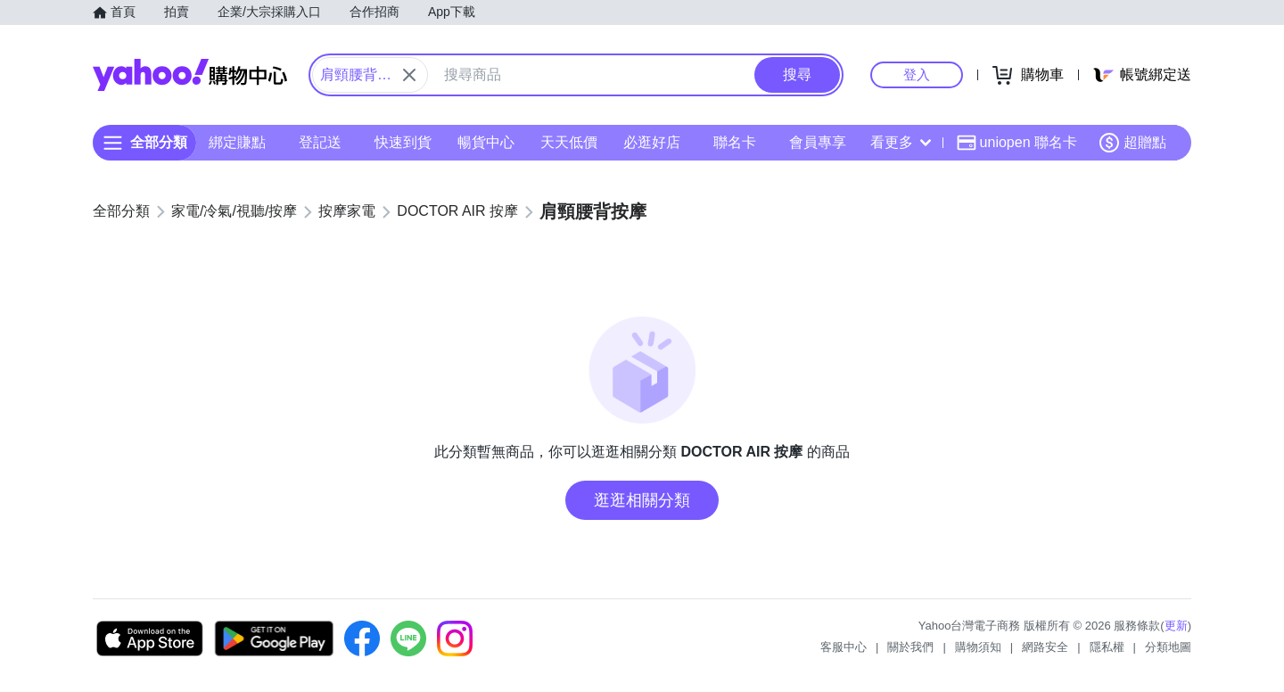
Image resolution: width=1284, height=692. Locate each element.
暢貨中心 (485, 142)
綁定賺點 (237, 142)
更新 (1176, 625)
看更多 (900, 142)
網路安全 (1045, 647)
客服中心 (843, 647)
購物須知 (978, 647)
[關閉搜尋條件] (409, 75)
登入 (916, 74)
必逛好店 (651, 142)
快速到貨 (403, 142)
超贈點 (1132, 142)
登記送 (320, 142)
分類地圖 (1168, 647)
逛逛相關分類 (642, 500)
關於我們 (910, 647)
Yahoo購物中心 (190, 75)
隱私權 (1107, 647)
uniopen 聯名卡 (1017, 143)
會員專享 (817, 142)
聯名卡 (734, 142)
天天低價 (568, 142)
